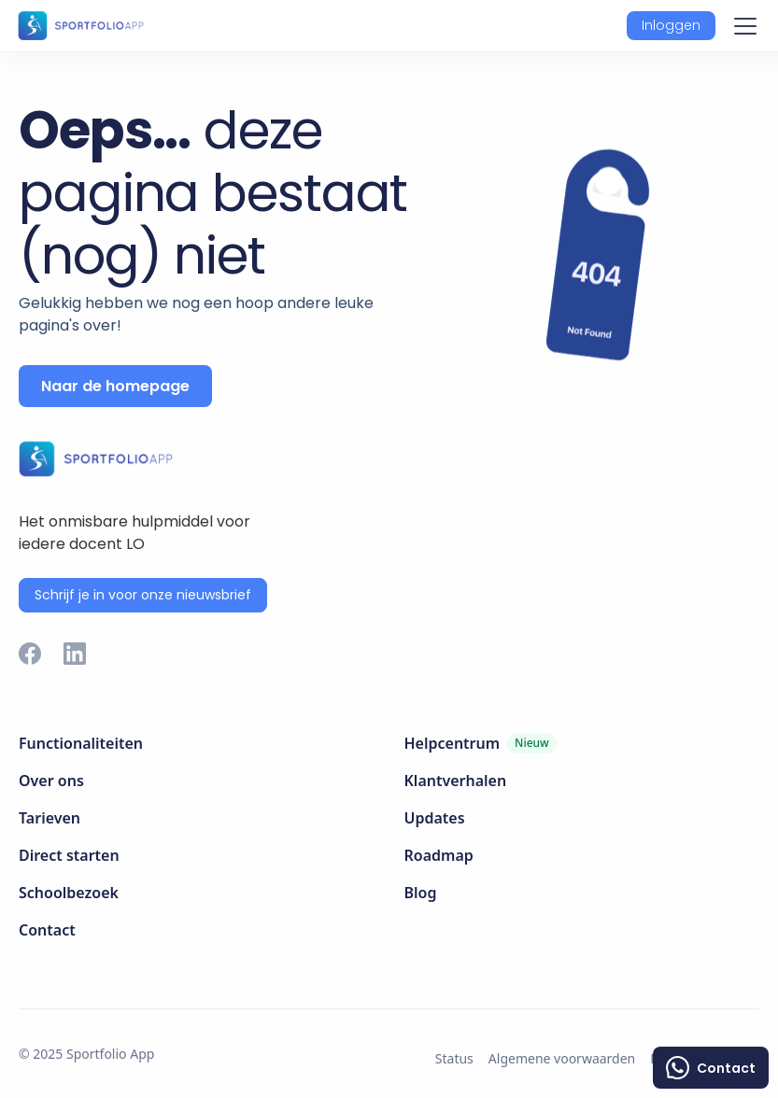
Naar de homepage (115, 386)
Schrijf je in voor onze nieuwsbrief (143, 594)
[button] (671, 25)
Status (454, 1058)
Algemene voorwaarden (561, 1058)
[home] (80, 25)
